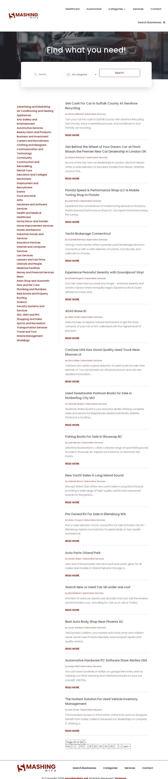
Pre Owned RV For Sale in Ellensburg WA (95, 511)
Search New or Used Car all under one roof (97, 584)
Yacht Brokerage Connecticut (88, 230)
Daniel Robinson (76, 154)
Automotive (94, 9)
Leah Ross (73, 197)
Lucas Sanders (75, 624)
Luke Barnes (74, 439)
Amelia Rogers (75, 275)
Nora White (74, 357)
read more (72, 132)
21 (90, 743)
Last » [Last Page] (126, 743)
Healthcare (73, 9)
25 (111, 743)
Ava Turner (73, 706)
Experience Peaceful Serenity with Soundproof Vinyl (104, 269)
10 (81, 743)
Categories (116, 9)
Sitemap (120, 775)
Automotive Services (95, 110)
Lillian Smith (74, 313)
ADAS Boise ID (75, 308)
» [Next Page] (120, 743)
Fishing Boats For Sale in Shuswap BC (93, 433)
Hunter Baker (74, 555)
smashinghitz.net (76, 775)
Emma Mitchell (75, 110)
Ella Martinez (74, 590)
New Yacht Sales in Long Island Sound (94, 472)
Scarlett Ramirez (76, 236)
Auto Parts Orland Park (83, 549)
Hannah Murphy (76, 400)
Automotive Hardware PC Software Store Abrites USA (106, 657)
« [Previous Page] (73, 743)
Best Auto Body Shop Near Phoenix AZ (94, 618)
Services (138, 9)
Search (130, 73)
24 (106, 743)
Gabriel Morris (75, 478)
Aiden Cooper (75, 516)
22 (95, 743)
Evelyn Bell (73, 663)
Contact (156, 9)
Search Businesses (149, 22)
